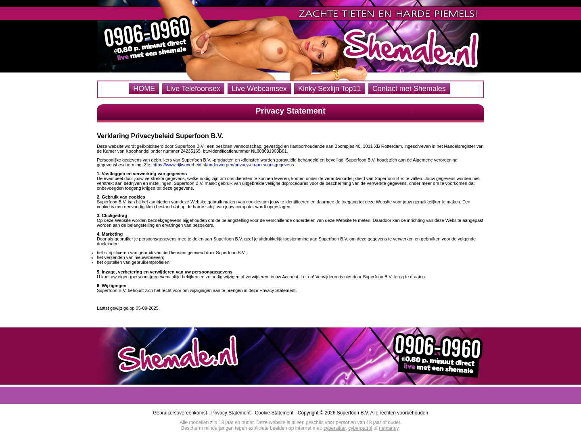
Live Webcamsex (259, 89)
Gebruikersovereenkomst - (182, 413)
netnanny (389, 428)
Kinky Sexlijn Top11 (329, 89)
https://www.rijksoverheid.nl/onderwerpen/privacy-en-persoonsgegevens (223, 164)
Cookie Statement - (276, 413)
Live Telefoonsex (193, 89)
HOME (144, 89)
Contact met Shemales (409, 89)
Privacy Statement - (233, 413)
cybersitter (335, 428)
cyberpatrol (360, 428)
